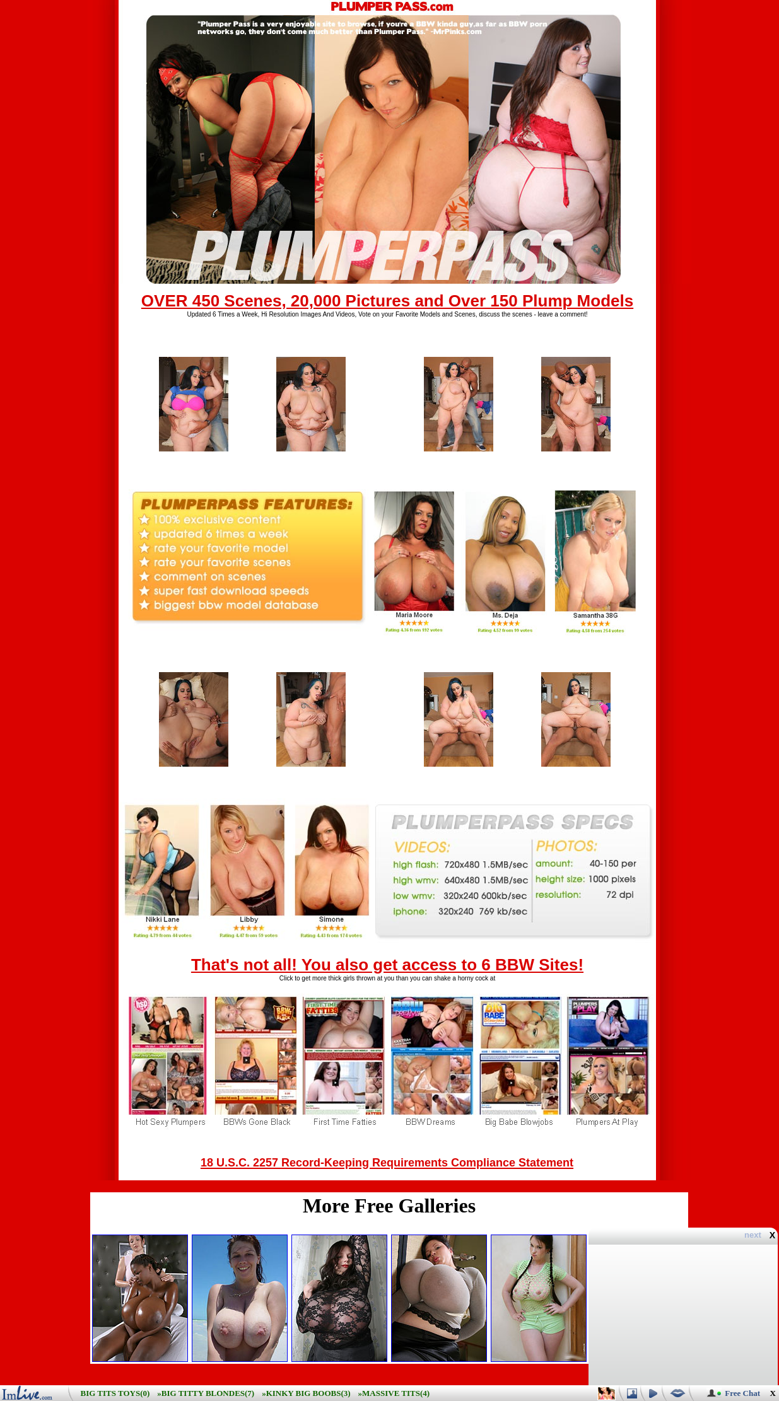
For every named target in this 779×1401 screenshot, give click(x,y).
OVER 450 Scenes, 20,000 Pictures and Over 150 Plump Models (387, 300)
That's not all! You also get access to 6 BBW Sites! (387, 964)
